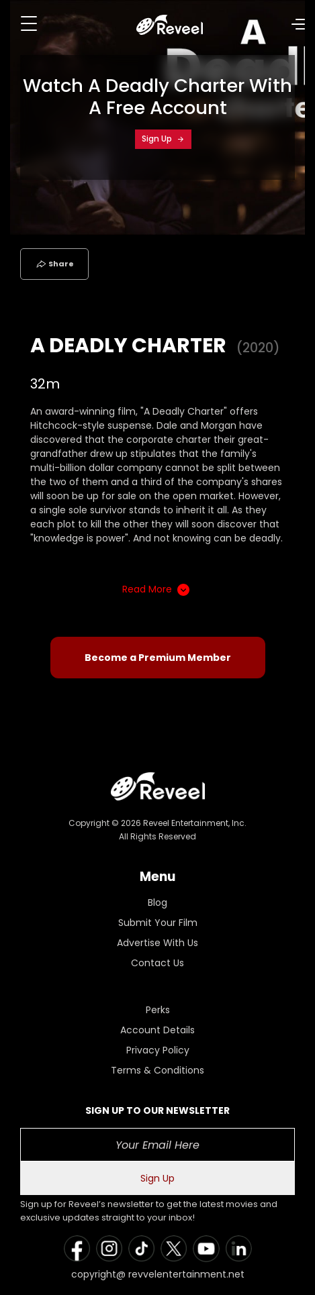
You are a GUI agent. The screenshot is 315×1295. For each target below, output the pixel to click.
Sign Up (163, 138)
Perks (158, 1010)
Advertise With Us (157, 942)
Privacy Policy (157, 1050)
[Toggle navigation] (29, 23)
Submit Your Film (157, 922)
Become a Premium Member (158, 657)
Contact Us (157, 963)
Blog (157, 902)
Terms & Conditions (157, 1070)
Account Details (157, 1030)
